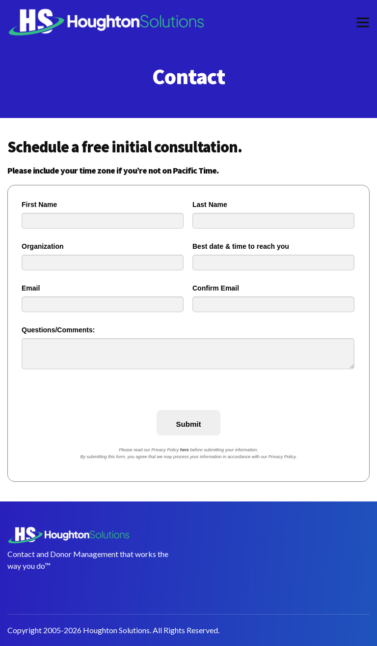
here (184, 449)
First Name (39, 204)
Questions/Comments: (58, 330)
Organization (43, 246)
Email (31, 288)
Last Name (209, 204)
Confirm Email (215, 288)
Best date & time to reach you (240, 246)
